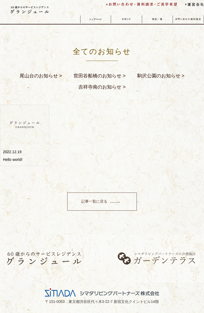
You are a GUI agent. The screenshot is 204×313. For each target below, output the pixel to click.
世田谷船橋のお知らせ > (100, 75)
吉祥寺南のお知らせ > (102, 87)
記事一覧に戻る (94, 201)
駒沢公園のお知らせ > (161, 75)
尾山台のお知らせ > (41, 75)
